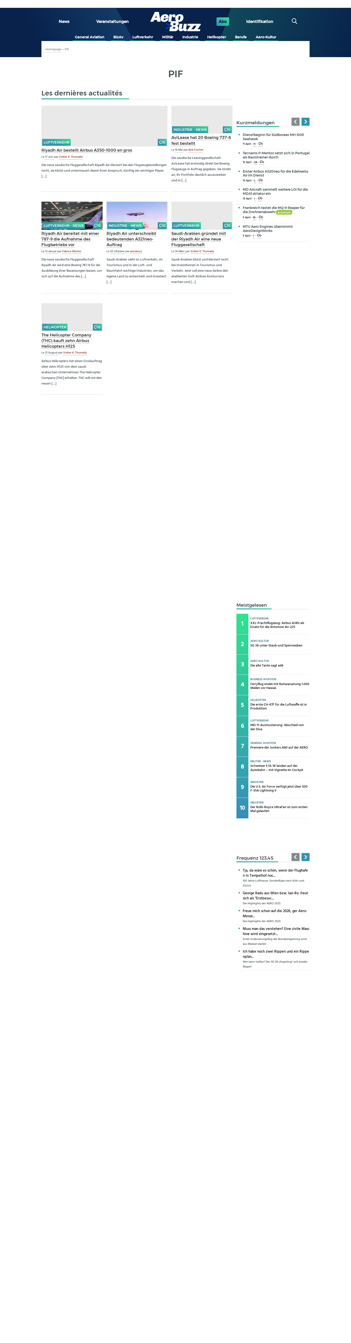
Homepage (53, 49)
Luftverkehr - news (64, 225)
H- (255, 144)
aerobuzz (136, 251)
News (64, 21)
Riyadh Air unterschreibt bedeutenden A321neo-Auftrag (131, 239)
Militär (167, 37)
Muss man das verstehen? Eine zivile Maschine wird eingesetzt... (276, 931)
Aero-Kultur (266, 37)
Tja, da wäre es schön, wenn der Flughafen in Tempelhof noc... (275, 873)
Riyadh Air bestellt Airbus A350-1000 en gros (86, 150)
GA (255, 162)
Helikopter (216, 37)
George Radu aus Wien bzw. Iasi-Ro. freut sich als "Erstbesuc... (275, 895)
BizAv (118, 37)
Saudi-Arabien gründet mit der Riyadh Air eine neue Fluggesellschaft (198, 239)
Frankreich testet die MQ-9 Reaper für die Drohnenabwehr (274, 210)
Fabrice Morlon (71, 251)
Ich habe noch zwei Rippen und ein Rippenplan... (276, 954)
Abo (223, 21)
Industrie (190, 37)
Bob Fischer (195, 150)
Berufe (241, 37)
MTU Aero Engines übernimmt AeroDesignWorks (268, 229)
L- (255, 181)
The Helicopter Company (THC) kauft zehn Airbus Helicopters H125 (66, 341)
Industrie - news (190, 129)
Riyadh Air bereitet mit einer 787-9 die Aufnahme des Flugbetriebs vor (70, 239)
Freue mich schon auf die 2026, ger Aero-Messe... (275, 913)
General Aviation (89, 37)
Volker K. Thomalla (71, 157)
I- (255, 199)
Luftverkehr (142, 37)
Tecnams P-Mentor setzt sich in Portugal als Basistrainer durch (276, 155)
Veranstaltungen (112, 21)
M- (254, 218)
